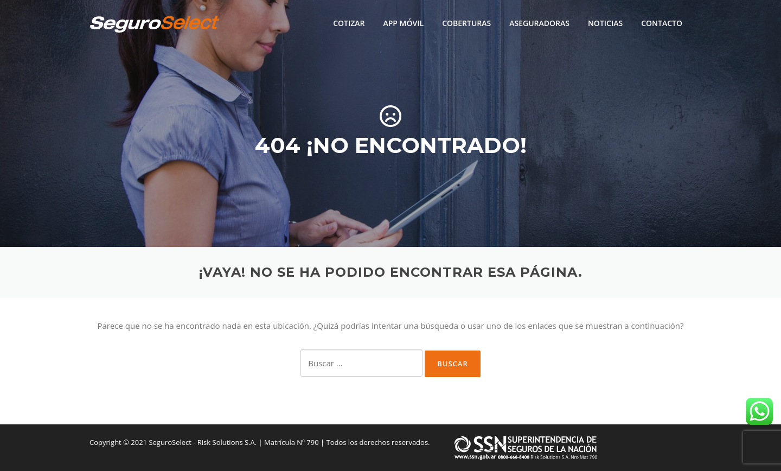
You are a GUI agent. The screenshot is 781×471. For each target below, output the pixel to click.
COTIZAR (348, 23)
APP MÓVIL (403, 23)
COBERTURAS (466, 23)
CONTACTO (661, 23)
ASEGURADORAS (539, 23)
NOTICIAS (605, 23)
